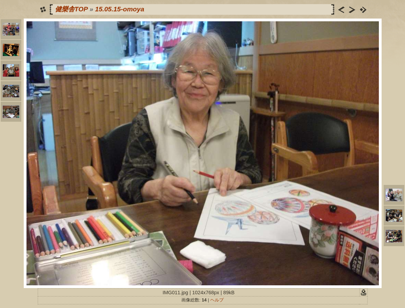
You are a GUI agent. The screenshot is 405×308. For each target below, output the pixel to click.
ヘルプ (217, 299)
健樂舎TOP (71, 9)
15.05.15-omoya (119, 9)
